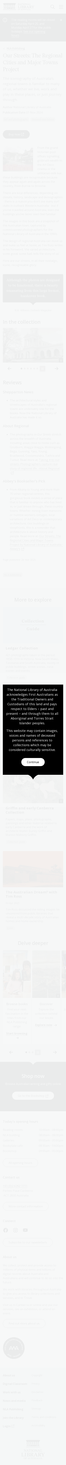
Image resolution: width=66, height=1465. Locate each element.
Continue (33, 762)
